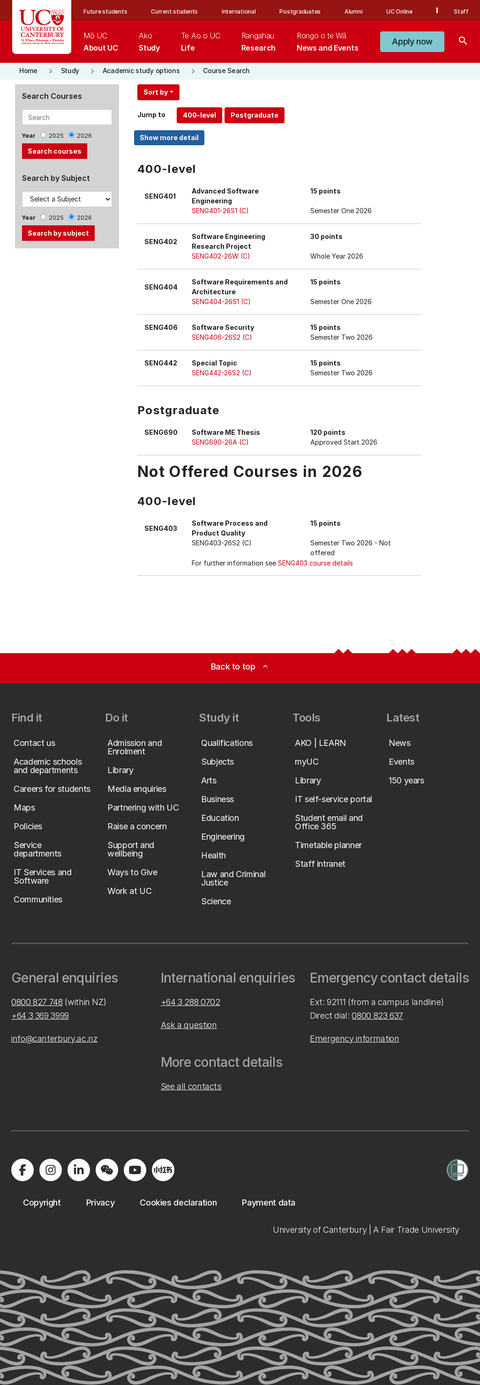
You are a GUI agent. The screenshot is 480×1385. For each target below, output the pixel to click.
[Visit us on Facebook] (22, 1170)
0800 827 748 (37, 1002)
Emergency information (354, 1038)
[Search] (463, 42)
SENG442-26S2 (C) (222, 373)
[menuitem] (100, 42)
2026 (84, 135)
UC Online (399, 11)
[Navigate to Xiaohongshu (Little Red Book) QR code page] (163, 1170)
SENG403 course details (315, 563)
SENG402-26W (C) (221, 256)
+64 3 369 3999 (40, 1015)
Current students (174, 11)
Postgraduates (300, 11)
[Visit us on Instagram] (50, 1170)
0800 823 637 (377, 1015)
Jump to (151, 115)
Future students (105, 11)
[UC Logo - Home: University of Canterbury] (42, 27)
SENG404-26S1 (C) (221, 301)
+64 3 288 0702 (190, 1002)
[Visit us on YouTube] (135, 1170)
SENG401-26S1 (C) (220, 211)
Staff (461, 11)
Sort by (155, 92)
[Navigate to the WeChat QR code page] (107, 1170)
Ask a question (189, 1025)
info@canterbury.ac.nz (54, 1038)
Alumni (354, 11)
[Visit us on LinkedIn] (79, 1170)
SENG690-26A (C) (220, 442)
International (239, 11)
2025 (56, 135)
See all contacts (191, 1086)
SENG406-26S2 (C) (222, 337)
